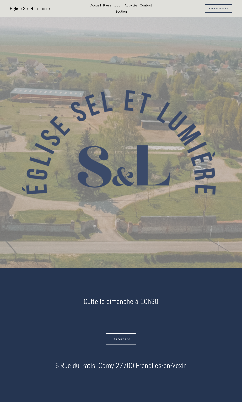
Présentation (112, 5)
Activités (131, 5)
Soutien (121, 12)
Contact (146, 5)
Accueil (95, 5)
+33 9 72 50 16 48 (218, 8)
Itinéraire (121, 339)
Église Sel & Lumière (30, 8)
